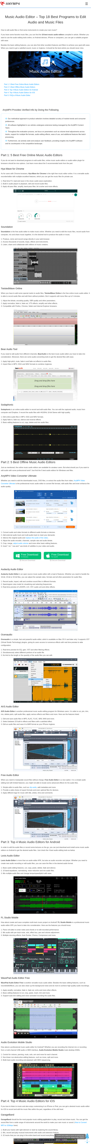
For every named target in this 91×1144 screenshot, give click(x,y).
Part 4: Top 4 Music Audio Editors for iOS (19, 92)
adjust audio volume (20, 543)
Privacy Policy (75, 1137)
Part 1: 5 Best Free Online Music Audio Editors (21, 84)
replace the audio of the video (37, 538)
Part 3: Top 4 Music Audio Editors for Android (21, 90)
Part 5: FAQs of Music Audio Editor (17, 95)
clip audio (33, 787)
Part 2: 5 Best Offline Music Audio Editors (19, 87)
